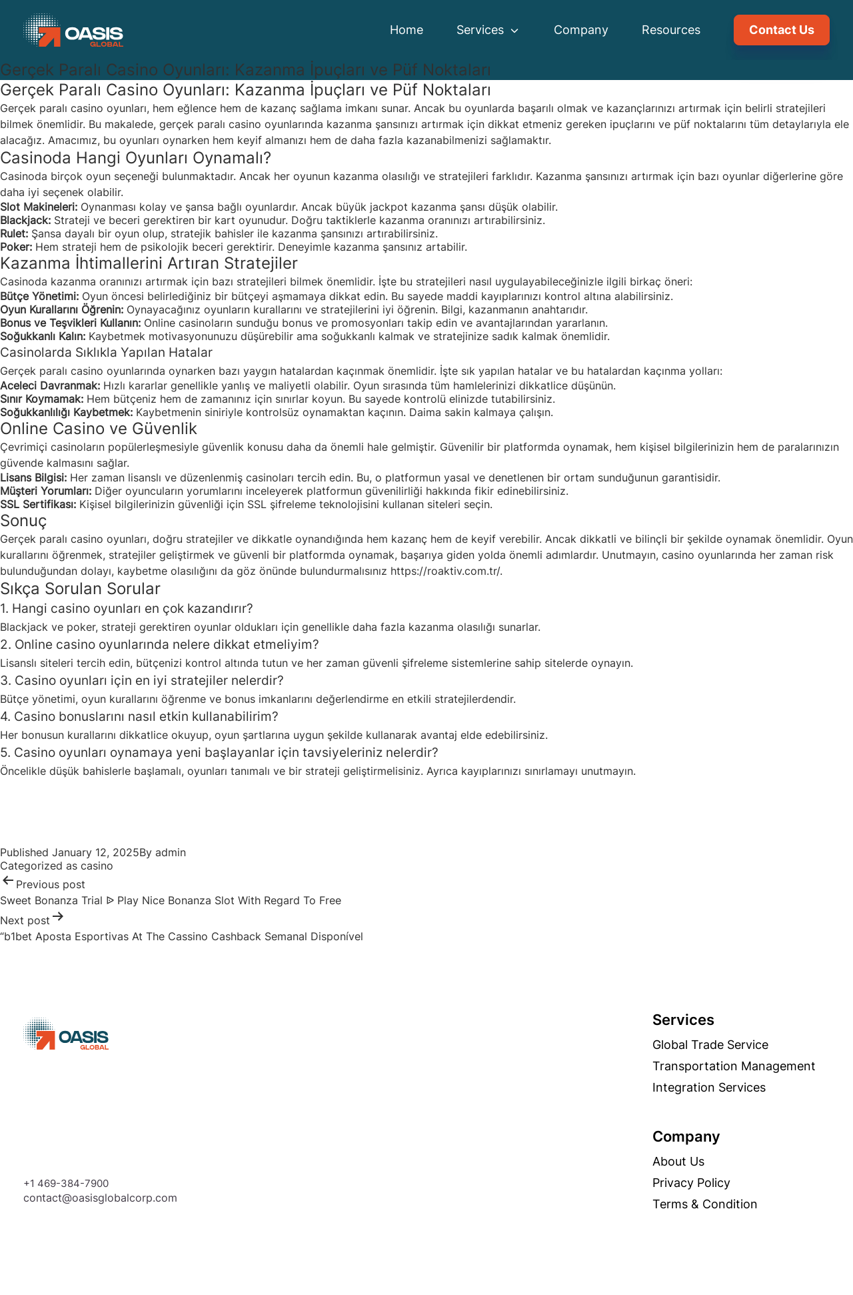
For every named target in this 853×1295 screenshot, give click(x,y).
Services (488, 30)
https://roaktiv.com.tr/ (445, 570)
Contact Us (781, 30)
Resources (671, 30)
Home (406, 30)
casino (97, 865)
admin (170, 852)
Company (581, 30)
